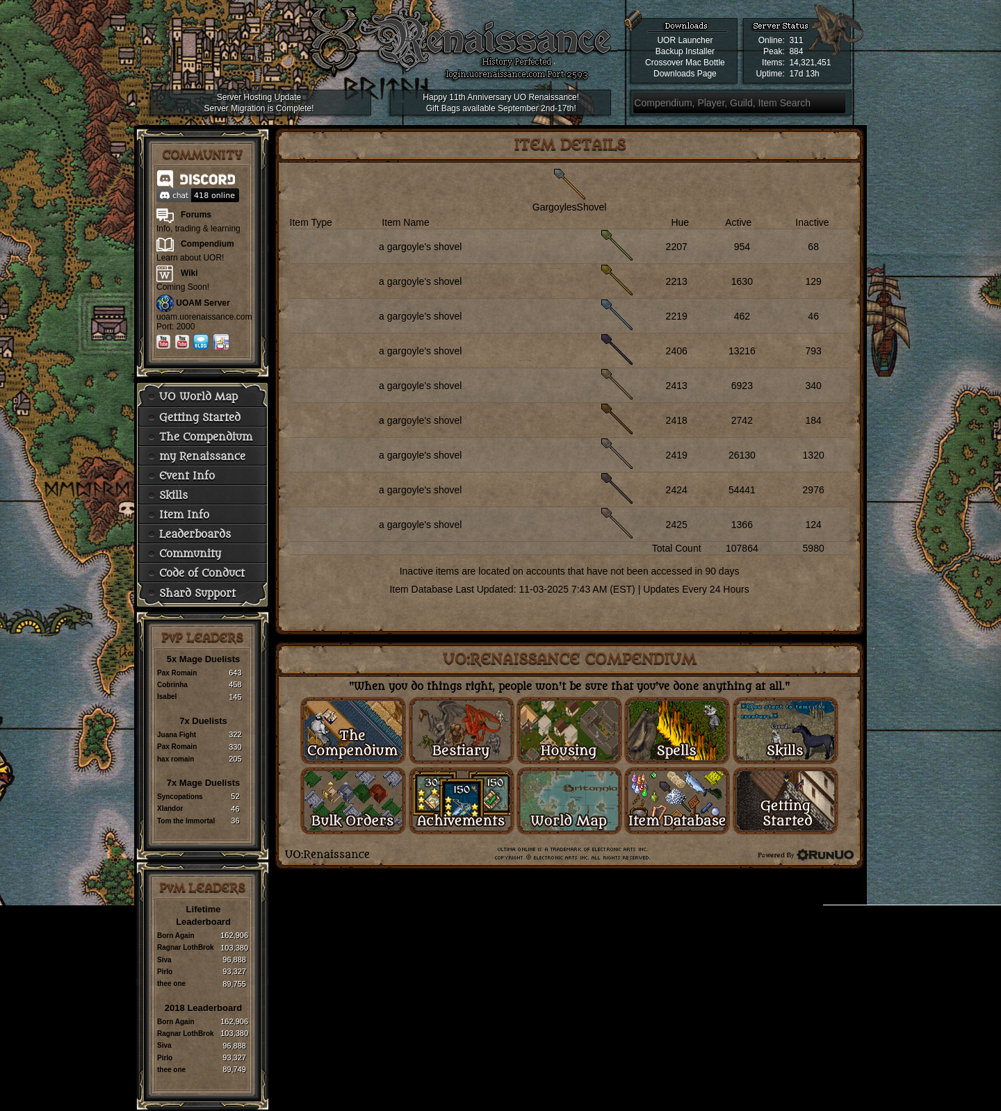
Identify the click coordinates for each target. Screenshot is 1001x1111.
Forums (196, 215)
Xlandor (170, 808)
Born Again (176, 935)
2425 (676, 524)
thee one (171, 983)
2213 (676, 281)
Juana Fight (176, 735)
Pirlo (164, 972)
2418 (676, 420)
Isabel (167, 696)
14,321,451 (810, 62)
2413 (676, 385)
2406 (676, 350)
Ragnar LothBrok (185, 947)
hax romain (175, 759)
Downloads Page (685, 74)
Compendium (207, 244)
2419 (676, 455)
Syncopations (180, 796)
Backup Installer (685, 51)
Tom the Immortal (186, 821)
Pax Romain (177, 673)
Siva (164, 960)
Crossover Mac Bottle (685, 62)
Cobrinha (172, 685)
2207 (676, 246)
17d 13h (804, 74)
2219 (676, 316)
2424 (676, 489)
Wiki (189, 273)
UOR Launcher (685, 40)
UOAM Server (202, 303)
